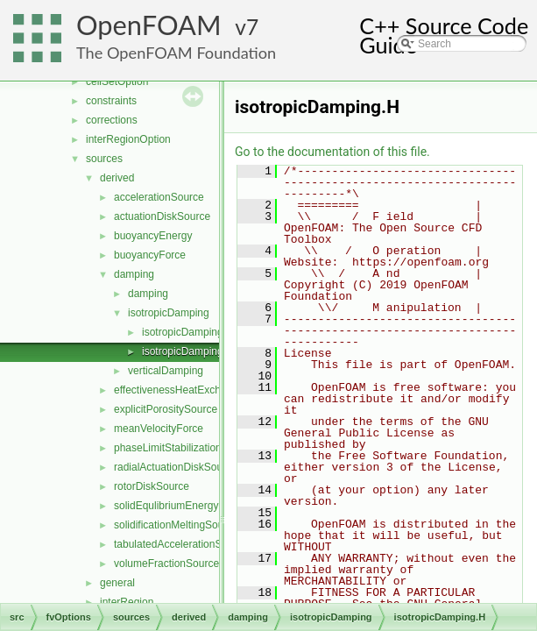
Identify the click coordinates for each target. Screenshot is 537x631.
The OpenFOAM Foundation (176, 52)
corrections (112, 120)
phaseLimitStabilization (168, 448)
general (117, 583)
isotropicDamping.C (188, 332)
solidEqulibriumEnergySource (182, 506)
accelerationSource (159, 197)
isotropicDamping (168, 313)
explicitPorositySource (165, 409)
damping (134, 274)
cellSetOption (117, 81)
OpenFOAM (149, 25)
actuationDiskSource (162, 216)
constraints (111, 101)
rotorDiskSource (151, 486)
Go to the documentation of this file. (332, 152)
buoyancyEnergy (153, 236)
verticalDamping (165, 371)
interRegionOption (128, 139)
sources (104, 158)
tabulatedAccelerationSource (181, 544)
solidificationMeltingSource (176, 525)
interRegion (126, 602)
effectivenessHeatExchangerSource (197, 390)
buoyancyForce (150, 255)
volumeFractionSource (166, 563)
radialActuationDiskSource (175, 467)
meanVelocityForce (158, 428)
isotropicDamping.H (188, 351)
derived (117, 178)
